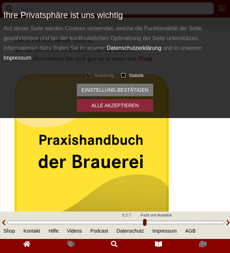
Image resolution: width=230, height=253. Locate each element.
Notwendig (100, 75)
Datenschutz (130, 231)
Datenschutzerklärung (134, 48)
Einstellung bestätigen (115, 90)
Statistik (132, 75)
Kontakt (32, 231)
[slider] (145, 222)
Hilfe (53, 231)
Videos (74, 231)
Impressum (17, 58)
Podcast (99, 231)
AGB (190, 231)
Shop (9, 231)
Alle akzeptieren (115, 105)
